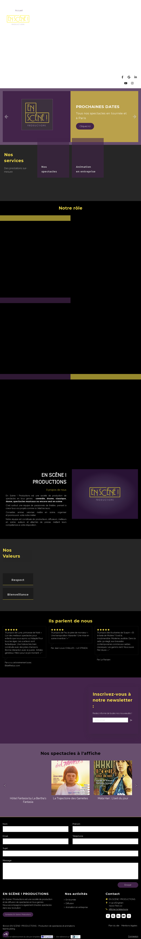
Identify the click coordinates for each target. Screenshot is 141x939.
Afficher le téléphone (118, 909)
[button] (35, 256)
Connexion (133, 936)
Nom (5, 824)
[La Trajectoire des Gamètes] (70, 777)
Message (7, 860)
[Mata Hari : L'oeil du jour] (113, 777)
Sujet (5, 848)
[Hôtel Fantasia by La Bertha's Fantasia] (28, 777)
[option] (70, 116)
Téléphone (78, 836)
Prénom (76, 824)
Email (5, 836)
